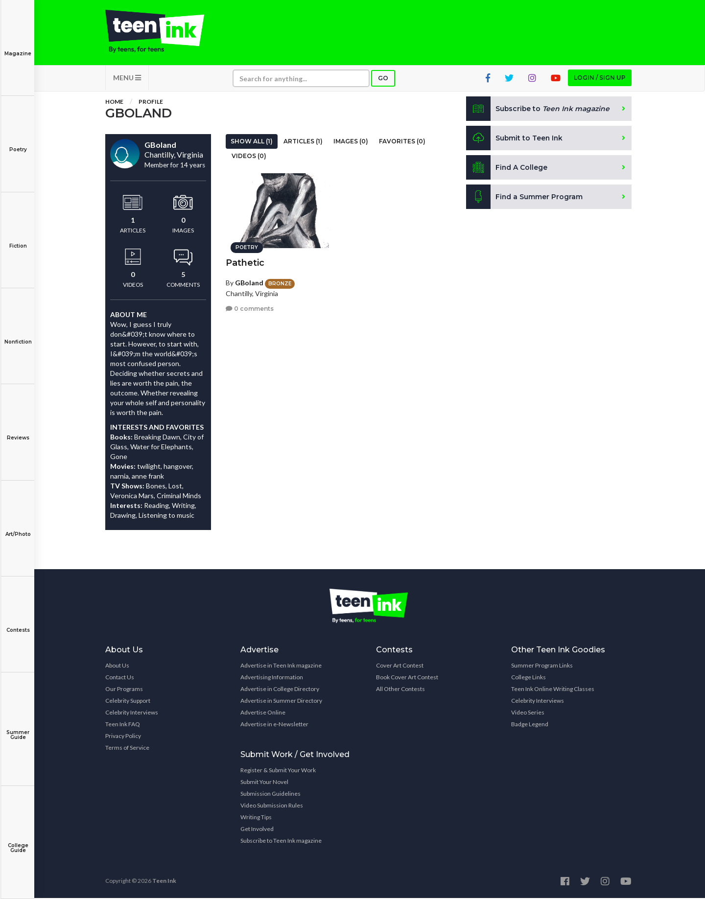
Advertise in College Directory (279, 689)
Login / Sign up (600, 78)
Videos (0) (249, 157)
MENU (127, 78)
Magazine (18, 47)
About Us (117, 666)
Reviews (18, 431)
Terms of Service (127, 748)
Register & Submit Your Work (278, 771)
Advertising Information (271, 678)
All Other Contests (400, 689)
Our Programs (124, 689)
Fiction (18, 239)
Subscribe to (538, 109)
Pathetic (245, 262)
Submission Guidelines (270, 794)
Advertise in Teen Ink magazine (281, 666)
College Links (528, 678)
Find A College (507, 168)
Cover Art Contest (399, 666)
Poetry (18, 143)
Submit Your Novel (264, 782)
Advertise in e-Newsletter (274, 725)
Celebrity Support (127, 701)
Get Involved (257, 829)
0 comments (250, 308)
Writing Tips (256, 818)
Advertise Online (262, 713)
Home (114, 102)
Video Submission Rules (271, 806)
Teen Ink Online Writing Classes (552, 689)
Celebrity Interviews (131, 713)
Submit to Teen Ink (515, 139)
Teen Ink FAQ (122, 725)
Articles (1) (303, 142)
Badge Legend (529, 725)
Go (383, 79)
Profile (151, 102)
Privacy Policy (123, 736)
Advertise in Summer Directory (281, 701)
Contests (18, 623)
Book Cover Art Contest (407, 678)
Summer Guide (18, 727)
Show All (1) (252, 142)
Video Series (527, 713)
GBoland (249, 282)
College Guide (18, 841)
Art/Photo (18, 527)
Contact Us (119, 678)
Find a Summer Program (524, 197)
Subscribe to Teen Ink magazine (281, 841)
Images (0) (350, 142)
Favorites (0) (402, 142)
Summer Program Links (542, 666)
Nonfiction (18, 335)
